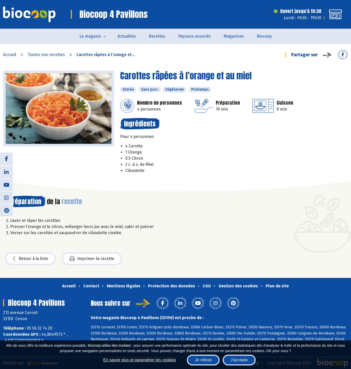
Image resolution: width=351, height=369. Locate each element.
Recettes (157, 36)
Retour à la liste (30, 258)
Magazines (234, 36)
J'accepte (239, 360)
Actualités (127, 36)
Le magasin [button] (90, 36)
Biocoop (264, 36)
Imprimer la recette (92, 258)
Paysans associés (194, 36)
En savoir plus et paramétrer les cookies (139, 360)
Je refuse (203, 360)
